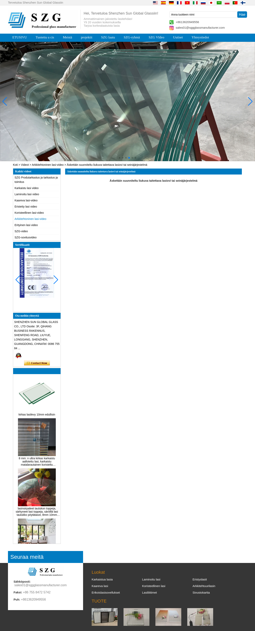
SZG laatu (108, 37)
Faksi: (18, 592)
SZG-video (21, 231)
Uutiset (178, 37)
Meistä (67, 37)
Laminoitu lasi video (27, 194)
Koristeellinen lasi (153, 586)
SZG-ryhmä (132, 37)
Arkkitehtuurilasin (203, 586)
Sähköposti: (22, 581)
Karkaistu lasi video (27, 188)
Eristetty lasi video (26, 206)
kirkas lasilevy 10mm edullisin (37, 416)
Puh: (17, 599)
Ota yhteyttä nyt (37, 363)
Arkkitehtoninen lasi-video (48, 164)
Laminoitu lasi (151, 579)
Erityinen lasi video (26, 225)
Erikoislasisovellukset (106, 592)
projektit (86, 37)
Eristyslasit (199, 579)
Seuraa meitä (27, 557)
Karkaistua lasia (102, 579)
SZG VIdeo (156, 37)
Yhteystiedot (200, 37)
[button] (119, 158)
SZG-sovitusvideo (25, 237)
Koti (15, 164)
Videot (25, 164)
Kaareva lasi (100, 586)
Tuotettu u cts (45, 37)
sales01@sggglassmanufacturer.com (200, 27)
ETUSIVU (19, 37)
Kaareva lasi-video (26, 200)
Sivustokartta (201, 592)
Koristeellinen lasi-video (29, 212)
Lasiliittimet (149, 592)
